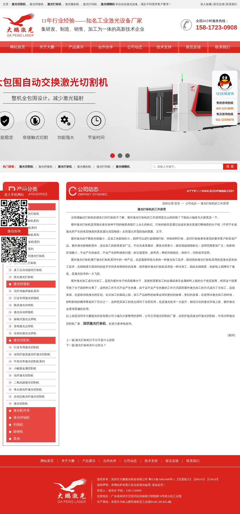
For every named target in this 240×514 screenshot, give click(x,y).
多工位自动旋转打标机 (28, 270)
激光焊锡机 (21, 417)
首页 (177, 203)
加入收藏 (206, 4)
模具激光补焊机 (24, 305)
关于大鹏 (46, 47)
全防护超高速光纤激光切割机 (32, 354)
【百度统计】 (184, 479)
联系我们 (231, 4)
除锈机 (18, 431)
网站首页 (17, 47)
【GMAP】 (213, 479)
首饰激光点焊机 (24, 326)
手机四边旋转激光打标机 (29, 256)
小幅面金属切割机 (25, 368)
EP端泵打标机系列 (25, 227)
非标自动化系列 (24, 249)
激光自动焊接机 (24, 312)
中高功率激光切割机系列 (29, 361)
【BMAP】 (199, 479)
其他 (16, 438)
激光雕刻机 (72, 4)
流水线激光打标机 (25, 263)
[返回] (231, 335)
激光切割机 (21, 340)
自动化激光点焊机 (25, 333)
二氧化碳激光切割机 (26, 382)
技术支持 (164, 47)
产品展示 (76, 47)
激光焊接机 (37, 4)
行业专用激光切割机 (26, 347)
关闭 (25, 187)
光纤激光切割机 (24, 375)
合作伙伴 (105, 47)
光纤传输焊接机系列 (26, 291)
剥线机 (18, 424)
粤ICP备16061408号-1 (161, 479)
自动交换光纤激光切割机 (29, 396)
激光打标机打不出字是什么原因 (95, 340)
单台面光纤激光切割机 (28, 389)
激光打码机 (90, 4)
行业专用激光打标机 (26, 213)
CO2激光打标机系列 (26, 220)
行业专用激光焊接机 (26, 298)
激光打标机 (21, 206)
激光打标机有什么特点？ (90, 345)
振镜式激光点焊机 (25, 319)
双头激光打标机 (24, 277)
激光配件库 (21, 410)
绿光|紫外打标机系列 (27, 242)
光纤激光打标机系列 (26, 234)
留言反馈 (219, 4)
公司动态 (134, 47)
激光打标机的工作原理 (215, 203)
